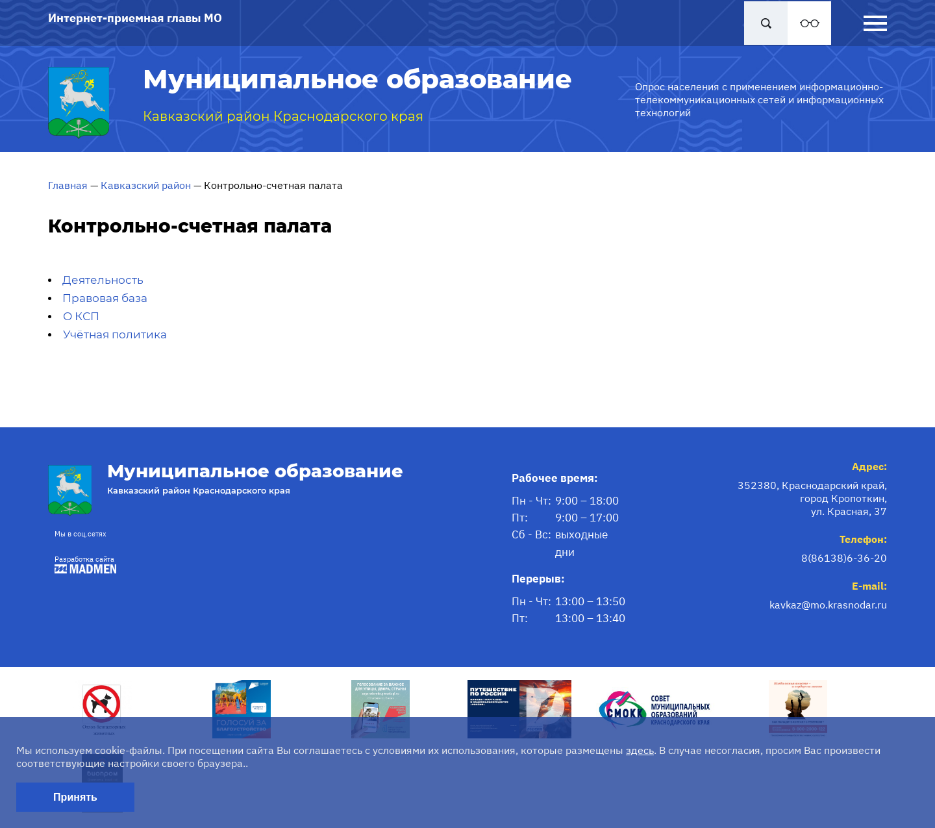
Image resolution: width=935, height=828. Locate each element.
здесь (640, 750)
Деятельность (102, 279)
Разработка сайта (82, 564)
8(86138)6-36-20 (844, 557)
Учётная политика (115, 334)
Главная (68, 185)
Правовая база (104, 298)
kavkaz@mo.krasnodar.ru (828, 604)
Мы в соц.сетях (80, 533)
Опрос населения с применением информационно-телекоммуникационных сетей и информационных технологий (759, 99)
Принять (75, 797)
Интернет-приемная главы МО (135, 17)
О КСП (81, 316)
